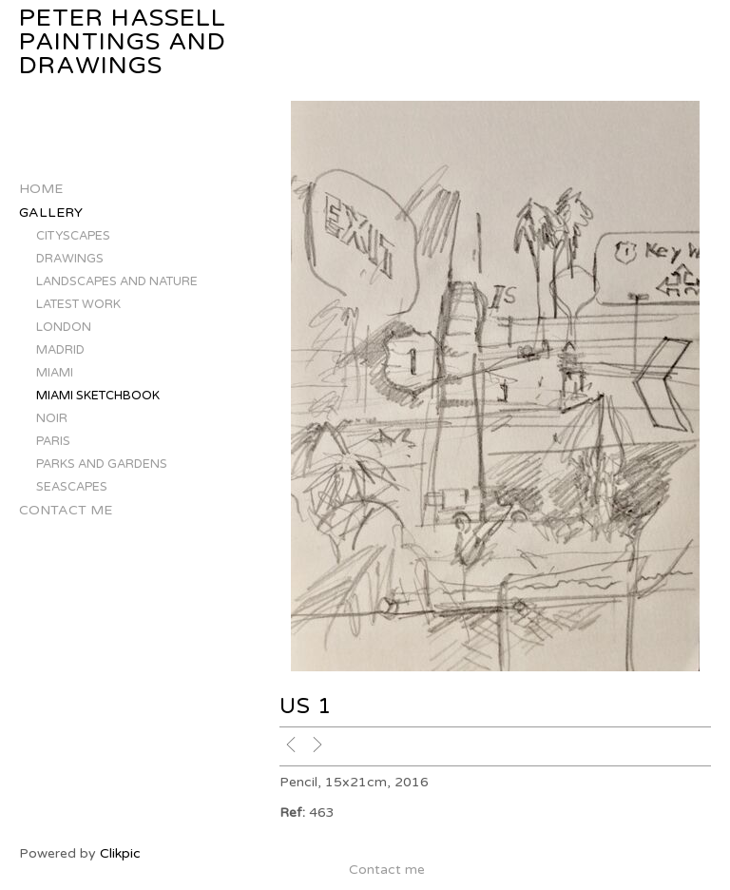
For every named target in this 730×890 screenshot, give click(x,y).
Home (41, 189)
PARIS (53, 441)
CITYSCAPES (73, 235)
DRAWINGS (70, 258)
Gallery (51, 212)
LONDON (63, 327)
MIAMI (54, 372)
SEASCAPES (71, 486)
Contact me (65, 510)
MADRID (60, 350)
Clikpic (120, 853)
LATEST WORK (78, 304)
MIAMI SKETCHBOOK (98, 395)
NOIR (51, 418)
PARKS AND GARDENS (101, 464)
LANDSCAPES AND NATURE (117, 281)
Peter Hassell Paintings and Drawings (122, 42)
